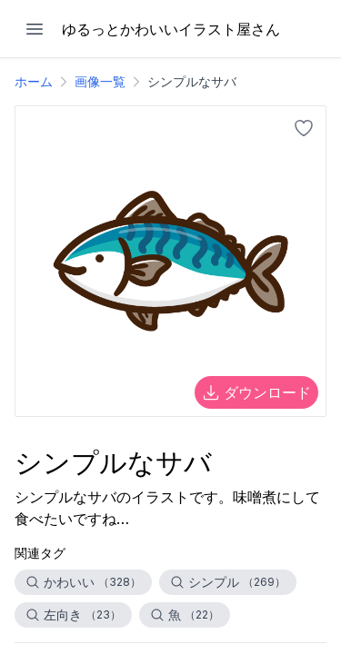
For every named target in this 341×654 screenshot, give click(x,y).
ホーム (34, 81)
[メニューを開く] (35, 29)
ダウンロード (256, 392)
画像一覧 (100, 81)
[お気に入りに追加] (303, 128)
